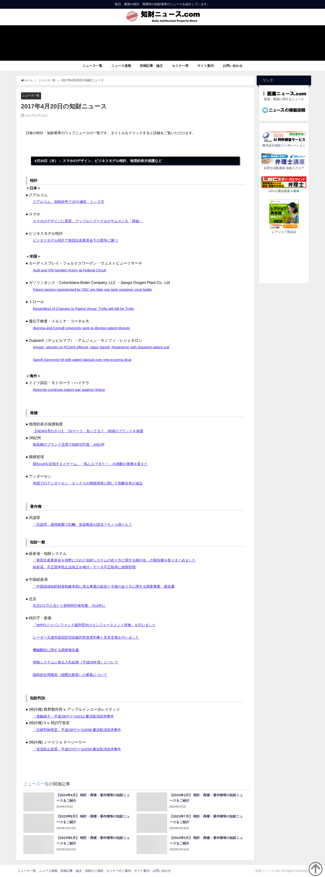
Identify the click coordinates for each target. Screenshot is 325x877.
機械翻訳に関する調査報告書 (57, 650)
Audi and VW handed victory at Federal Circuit (71, 270)
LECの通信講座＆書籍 (284, 191)
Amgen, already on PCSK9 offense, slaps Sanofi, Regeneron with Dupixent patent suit (104, 347)
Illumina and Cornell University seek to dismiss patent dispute (84, 328)
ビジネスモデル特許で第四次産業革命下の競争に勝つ (78, 240)
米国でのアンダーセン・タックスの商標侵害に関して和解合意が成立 (91, 483)
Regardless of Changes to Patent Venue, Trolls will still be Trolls (86, 309)
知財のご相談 (94, 871)
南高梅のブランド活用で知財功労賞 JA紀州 (71, 444)
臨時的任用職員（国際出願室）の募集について (72, 675)
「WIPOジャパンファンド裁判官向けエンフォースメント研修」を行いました (98, 625)
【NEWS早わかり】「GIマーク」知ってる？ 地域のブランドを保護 (91, 431)
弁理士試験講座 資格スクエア (284, 168)
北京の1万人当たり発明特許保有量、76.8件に (71, 605)
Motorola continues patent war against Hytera (70, 389)
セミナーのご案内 (119, 871)
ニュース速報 (121, 65)
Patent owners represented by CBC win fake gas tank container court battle (95, 289)
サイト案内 (205, 65)
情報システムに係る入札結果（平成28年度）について (78, 662)
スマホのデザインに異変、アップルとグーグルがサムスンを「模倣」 (91, 221)
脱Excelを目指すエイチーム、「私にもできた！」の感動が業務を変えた (94, 464)
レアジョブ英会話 (284, 231)
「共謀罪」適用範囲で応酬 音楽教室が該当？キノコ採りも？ (86, 524)
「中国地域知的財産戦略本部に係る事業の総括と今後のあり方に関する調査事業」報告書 (108, 586)
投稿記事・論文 (151, 65)
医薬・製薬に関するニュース (284, 99)
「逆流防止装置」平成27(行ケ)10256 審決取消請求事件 (80, 749)
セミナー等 (180, 65)
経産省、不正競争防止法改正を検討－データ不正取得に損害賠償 (87, 567)
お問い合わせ (233, 65)
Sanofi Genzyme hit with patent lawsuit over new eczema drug (84, 360)
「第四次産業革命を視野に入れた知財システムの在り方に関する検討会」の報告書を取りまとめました (120, 560)
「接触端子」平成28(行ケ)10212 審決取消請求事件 (76, 716)
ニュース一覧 (92, 65)
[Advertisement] (283, 258)
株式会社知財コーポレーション (283, 145)
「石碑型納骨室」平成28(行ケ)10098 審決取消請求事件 (80, 730)
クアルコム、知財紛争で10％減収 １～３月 (71, 202)
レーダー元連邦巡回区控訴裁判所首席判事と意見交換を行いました (89, 637)
